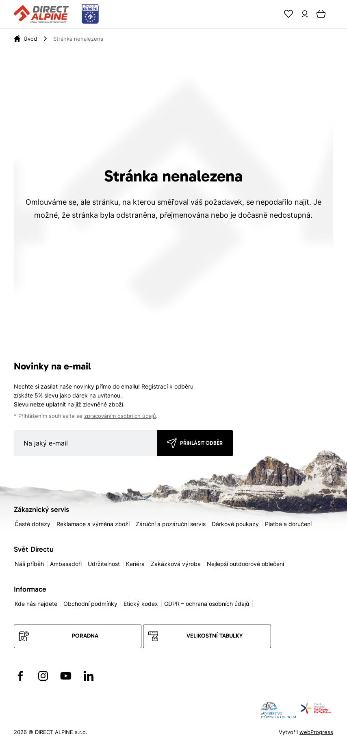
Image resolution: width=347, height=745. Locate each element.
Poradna (85, 635)
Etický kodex (141, 603)
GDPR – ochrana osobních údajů (206, 603)
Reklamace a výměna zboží (93, 523)
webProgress (316, 732)
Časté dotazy (32, 523)
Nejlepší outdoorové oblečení (245, 563)
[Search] (272, 14)
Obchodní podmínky (90, 603)
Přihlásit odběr (201, 443)
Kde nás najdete (36, 603)
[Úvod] (30, 38)
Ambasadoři (66, 563)
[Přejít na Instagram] (43, 675)
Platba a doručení (288, 523)
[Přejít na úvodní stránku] (56, 14)
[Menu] (337, 14)
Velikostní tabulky (215, 635)
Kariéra (135, 563)
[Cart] (321, 14)
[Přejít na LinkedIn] (88, 675)
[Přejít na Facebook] (20, 675)
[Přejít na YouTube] (65, 675)
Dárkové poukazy (235, 523)
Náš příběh (29, 563)
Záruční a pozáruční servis (171, 523)
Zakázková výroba (176, 563)
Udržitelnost (104, 563)
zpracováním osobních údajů (120, 416)
